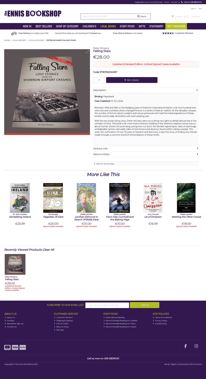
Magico (174, 364)
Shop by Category (67, 26)
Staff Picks (127, 26)
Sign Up (144, 304)
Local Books (108, 26)
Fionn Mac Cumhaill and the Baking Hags (119, 218)
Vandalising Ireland (20, 217)
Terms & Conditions (162, 317)
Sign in (193, 8)
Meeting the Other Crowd (186, 217)
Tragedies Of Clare (53, 217)
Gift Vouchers (176, 26)
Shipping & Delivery (63, 321)
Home (166, 2)
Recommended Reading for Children (120, 321)
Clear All (48, 249)
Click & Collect (61, 324)
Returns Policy (61, 327)
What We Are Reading (114, 317)
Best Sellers (43, 26)
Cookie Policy (160, 324)
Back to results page (105, 164)
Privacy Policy (160, 321)
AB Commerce (195, 364)
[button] (87, 51)
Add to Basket (131, 80)
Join (200, 8)
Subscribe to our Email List (65, 305)
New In (27, 26)
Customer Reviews (63, 317)
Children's (89, 26)
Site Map (59, 330)
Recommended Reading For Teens (120, 324)
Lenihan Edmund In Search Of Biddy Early (86, 218)
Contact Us (175, 2)
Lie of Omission (153, 217)
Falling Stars (11, 279)
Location (9, 321)
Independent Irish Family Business (149, 2)
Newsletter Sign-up (14, 324)
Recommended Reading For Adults (120, 327)
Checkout (196, 16)
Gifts (142, 26)
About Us (10, 317)
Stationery (156, 26)
